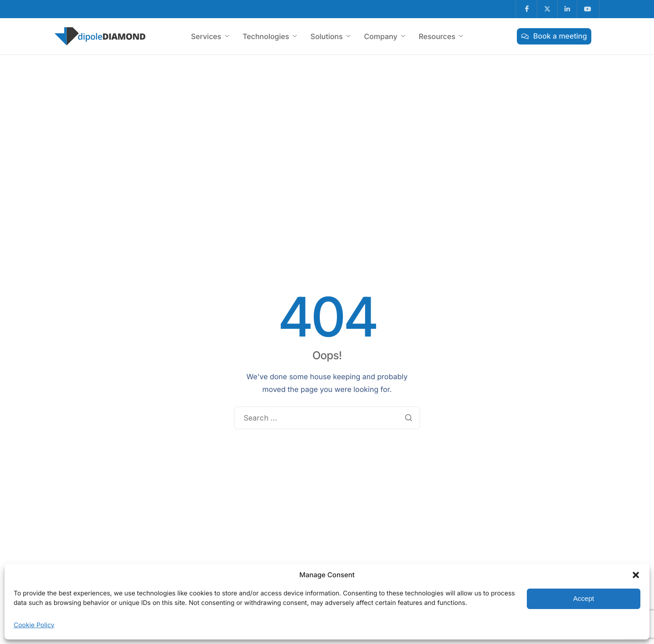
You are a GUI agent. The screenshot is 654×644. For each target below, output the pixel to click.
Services (210, 36)
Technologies (270, 36)
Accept (583, 598)
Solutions (331, 36)
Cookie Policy (34, 625)
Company (384, 36)
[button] (635, 575)
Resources (441, 36)
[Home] (99, 35)
